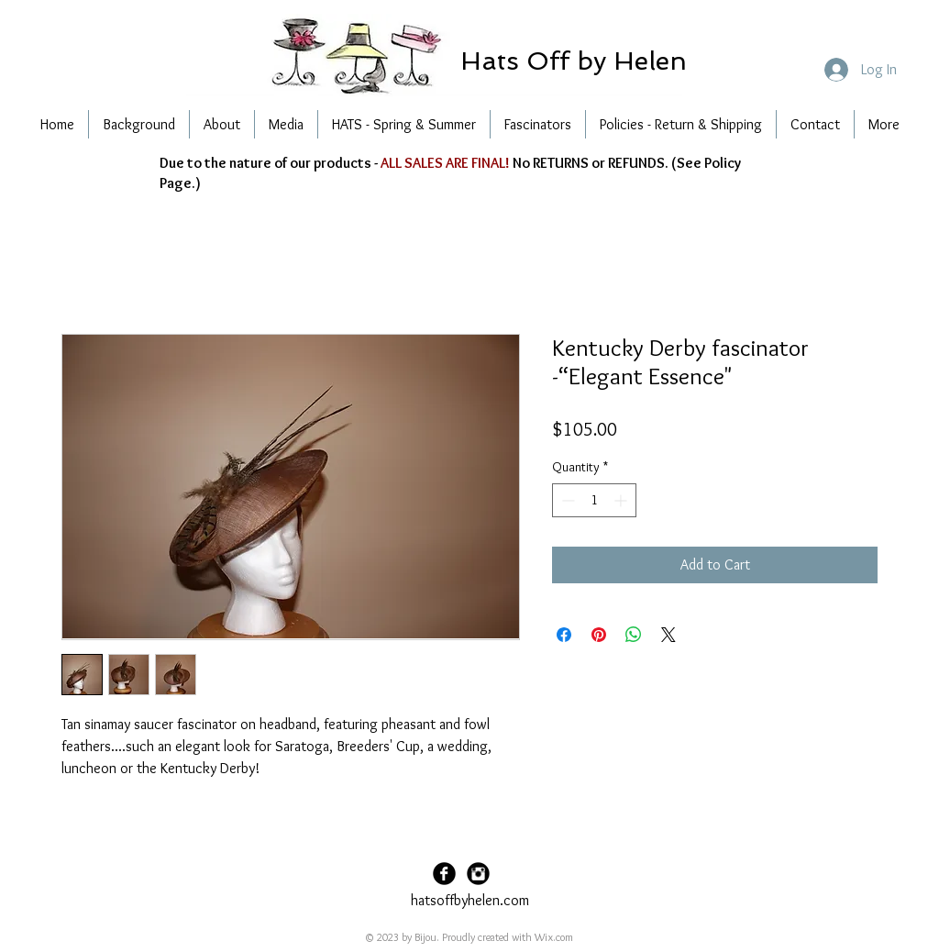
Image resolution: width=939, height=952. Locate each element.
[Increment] (622, 500)
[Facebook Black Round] (444, 873)
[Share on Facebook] (564, 635)
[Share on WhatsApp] (634, 635)
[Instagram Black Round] (478, 873)
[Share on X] (668, 635)
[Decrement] (566, 500)
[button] (573, 61)
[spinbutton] (594, 500)
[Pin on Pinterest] (599, 635)
